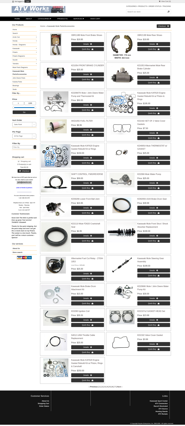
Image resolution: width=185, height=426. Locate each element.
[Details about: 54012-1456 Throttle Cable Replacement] (87, 347)
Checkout (24, 171)
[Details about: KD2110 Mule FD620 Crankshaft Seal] (87, 236)
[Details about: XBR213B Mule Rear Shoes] (153, 44)
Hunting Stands (162, 411)
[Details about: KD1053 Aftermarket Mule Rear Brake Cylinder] (153, 78)
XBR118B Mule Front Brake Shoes (86, 35)
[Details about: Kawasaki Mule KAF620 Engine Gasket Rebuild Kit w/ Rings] (87, 158)
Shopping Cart (43, 403)
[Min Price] (18, 103)
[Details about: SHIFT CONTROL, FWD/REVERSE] (87, 183)
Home (17, 19)
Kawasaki (16, 48)
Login (27, 1)
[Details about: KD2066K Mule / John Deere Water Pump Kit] (153, 298)
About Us (16, 248)
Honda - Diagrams (19, 45)
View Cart (95, 19)
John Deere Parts (19, 78)
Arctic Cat (16, 37)
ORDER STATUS (155, 6)
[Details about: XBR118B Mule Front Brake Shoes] (87, 44)
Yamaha (16, 64)
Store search (18, 252)
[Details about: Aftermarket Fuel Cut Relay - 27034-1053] (87, 274)
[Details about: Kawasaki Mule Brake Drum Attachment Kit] (87, 298)
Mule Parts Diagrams (20, 67)
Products (62, 19)
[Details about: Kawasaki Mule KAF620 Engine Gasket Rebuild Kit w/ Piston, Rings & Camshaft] (87, 375)
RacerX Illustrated (161, 406)
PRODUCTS (142, 6)
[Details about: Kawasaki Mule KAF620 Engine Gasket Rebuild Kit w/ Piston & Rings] (153, 108)
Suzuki (15, 60)
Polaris (15, 52)
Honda (15, 41)
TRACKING (166, 6)
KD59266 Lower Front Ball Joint (85, 199)
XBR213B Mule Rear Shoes (149, 35)
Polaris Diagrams (19, 56)
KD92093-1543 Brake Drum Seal (152, 199)
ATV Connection (161, 403)
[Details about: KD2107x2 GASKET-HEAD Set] (153, 320)
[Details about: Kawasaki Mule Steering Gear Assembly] (153, 270)
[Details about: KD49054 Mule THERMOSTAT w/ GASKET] (153, 158)
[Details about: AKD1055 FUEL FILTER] (87, 130)
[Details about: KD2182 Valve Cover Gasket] (153, 344)
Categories (44, 19)
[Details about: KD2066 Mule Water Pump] (153, 183)
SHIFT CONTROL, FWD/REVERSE (87, 174)
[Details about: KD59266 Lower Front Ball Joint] (87, 208)
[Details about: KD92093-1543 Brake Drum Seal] (153, 208)
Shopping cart (26, 161)
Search (15, 33)
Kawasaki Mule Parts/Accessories (20, 72)
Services (78, 19)
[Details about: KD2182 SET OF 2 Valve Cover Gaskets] (153, 133)
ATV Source (163, 409)
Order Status (44, 406)
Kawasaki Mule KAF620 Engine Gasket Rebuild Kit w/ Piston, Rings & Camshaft (87, 363)
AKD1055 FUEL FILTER (82, 121)
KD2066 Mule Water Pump (149, 174)
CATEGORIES (131, 6)
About (29, 19)
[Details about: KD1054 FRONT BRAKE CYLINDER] (87, 74)
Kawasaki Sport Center (159, 401)
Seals (15, 89)
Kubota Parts (17, 82)
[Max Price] (30, 103)
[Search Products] (148, 12)
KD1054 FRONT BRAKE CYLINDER (87, 65)
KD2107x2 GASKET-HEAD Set (151, 311)
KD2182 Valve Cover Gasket (150, 335)
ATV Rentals (163, 414)
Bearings (16, 85)
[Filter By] (22, 147)
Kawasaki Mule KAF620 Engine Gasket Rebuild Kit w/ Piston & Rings (151, 96)
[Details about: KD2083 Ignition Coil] (87, 320)
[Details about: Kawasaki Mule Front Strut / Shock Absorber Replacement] (153, 236)
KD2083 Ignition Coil (80, 311)
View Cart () (165, 1)
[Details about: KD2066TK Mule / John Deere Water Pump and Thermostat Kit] (87, 105)
